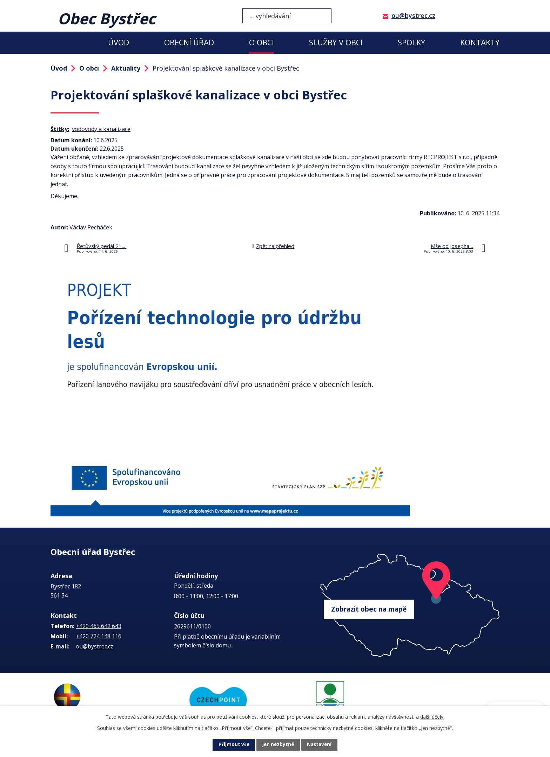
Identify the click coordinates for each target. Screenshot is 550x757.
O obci (261, 42)
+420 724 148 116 (98, 636)
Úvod (118, 42)
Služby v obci (336, 42)
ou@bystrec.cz (413, 15)
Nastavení (320, 745)
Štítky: (60, 129)
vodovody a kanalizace (101, 129)
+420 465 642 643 (98, 626)
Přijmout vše (233, 745)
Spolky (411, 42)
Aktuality (125, 68)
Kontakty (479, 42)
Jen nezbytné (278, 745)
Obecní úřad (189, 42)
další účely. (432, 716)
